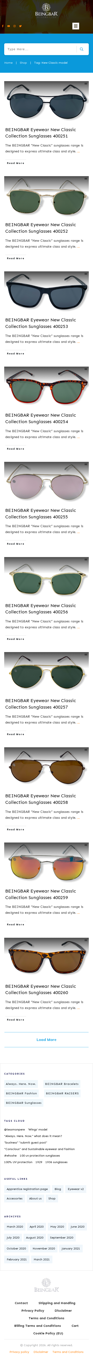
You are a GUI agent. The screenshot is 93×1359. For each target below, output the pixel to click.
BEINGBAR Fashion (21, 1093)
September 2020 (61, 1237)
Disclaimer (40, 1352)
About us (35, 1198)
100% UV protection (18, 1162)
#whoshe (10, 1155)
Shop (52, 1198)
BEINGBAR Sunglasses (24, 1103)
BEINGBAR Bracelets (62, 1084)
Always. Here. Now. (21, 1084)
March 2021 (42, 1259)
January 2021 (71, 1248)
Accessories (15, 1198)
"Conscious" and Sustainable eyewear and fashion (39, 1149)
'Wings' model (37, 1129)
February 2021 (17, 1259)
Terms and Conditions (68, 1352)
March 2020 (15, 1226)
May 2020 (57, 1226)
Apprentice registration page (27, 1189)
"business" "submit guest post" (25, 1142)
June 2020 (77, 1226)
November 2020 (44, 1248)
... (78, 151)
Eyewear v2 (76, 1189)
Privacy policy (19, 1352)
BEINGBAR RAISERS (62, 1093)
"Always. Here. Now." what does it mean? (33, 1136)
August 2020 (34, 1237)
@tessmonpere (14, 1129)
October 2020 (16, 1248)
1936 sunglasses (56, 1162)
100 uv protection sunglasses (40, 1155)
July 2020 (13, 1237)
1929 (39, 1162)
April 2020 (37, 1226)
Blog (57, 1189)
